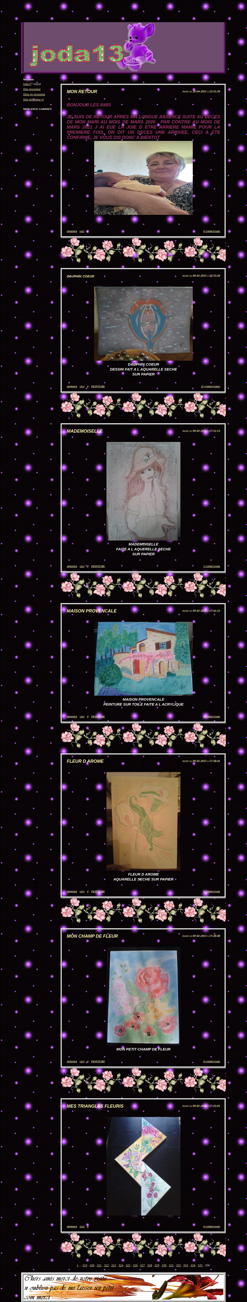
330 (164, 1265)
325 (128, 1265)
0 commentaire (211, 231)
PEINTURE (98, 386)
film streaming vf (33, 99)
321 (99, 1265)
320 (91, 1265)
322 (106, 1265)
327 (142, 1265)
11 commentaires (210, 386)
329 (157, 1265)
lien (82, 231)
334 (193, 1265)
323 (113, 1265)
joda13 (27, 84)
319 (84, 1265)
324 (120, 1265)
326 (135, 1265)
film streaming (31, 89)
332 (178, 1265)
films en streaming (34, 94)
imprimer (72, 231)
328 (149, 1265)
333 (185, 1265)
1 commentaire (211, 566)
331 (171, 1265)
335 (200, 1265)
